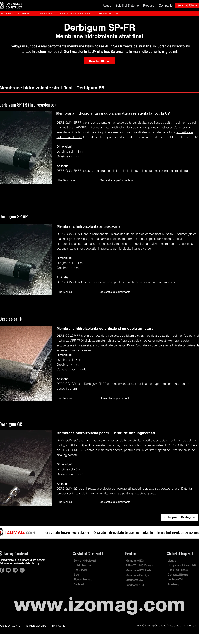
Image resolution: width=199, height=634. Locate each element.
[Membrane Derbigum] (141, 575)
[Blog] (84, 574)
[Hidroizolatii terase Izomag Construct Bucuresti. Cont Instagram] (15, 570)
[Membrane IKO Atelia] (139, 570)
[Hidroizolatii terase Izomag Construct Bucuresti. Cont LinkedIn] (22, 570)
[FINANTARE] (46, 13)
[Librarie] (173, 560)
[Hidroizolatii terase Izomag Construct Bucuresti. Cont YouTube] (8, 570)
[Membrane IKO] (138, 560)
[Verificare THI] (178, 579)
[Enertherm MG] (136, 580)
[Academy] (178, 584)
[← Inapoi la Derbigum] (179, 517)
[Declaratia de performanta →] (118, 180)
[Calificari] (81, 584)
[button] (127, 5)
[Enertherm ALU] (136, 585)
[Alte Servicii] (82, 570)
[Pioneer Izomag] (85, 579)
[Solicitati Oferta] (99, 60)
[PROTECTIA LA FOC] (109, 13)
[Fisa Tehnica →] (76, 180)
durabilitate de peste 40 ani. (116, 345)
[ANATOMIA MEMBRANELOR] (75, 13)
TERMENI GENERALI (36, 626)
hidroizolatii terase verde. (135, 248)
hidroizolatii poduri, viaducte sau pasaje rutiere (147, 488)
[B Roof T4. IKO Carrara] (141, 565)
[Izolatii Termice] (84, 565)
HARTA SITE (58, 626)
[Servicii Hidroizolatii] (89, 560)
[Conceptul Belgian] (181, 574)
